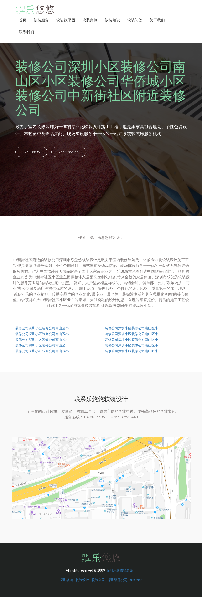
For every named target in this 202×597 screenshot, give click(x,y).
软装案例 (90, 20)
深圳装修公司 (118, 580)
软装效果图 (65, 20)
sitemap (136, 580)
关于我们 (157, 20)
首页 (22, 20)
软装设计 (82, 580)
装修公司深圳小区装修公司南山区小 (42, 328)
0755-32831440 (69, 152)
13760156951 (31, 152)
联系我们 (26, 32)
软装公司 (98, 580)
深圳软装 (66, 580)
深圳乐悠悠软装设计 (121, 570)
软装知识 (112, 20)
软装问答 (134, 20)
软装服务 (41, 20)
